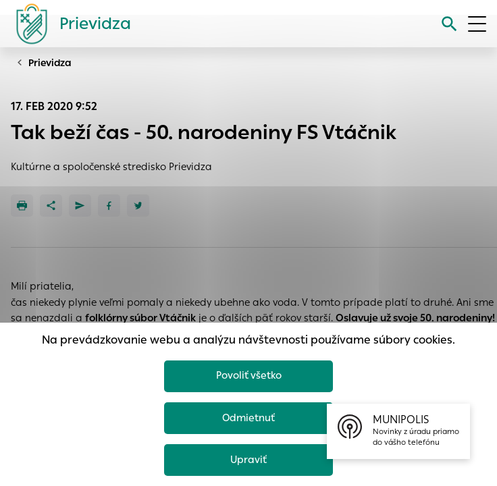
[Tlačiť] (22, 205)
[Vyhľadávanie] (449, 24)
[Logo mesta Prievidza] (68, 24)
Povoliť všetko (249, 375)
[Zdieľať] (51, 205)
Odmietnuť (248, 417)
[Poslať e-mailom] (80, 205)
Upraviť (248, 459)
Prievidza (50, 63)
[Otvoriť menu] (477, 24)
